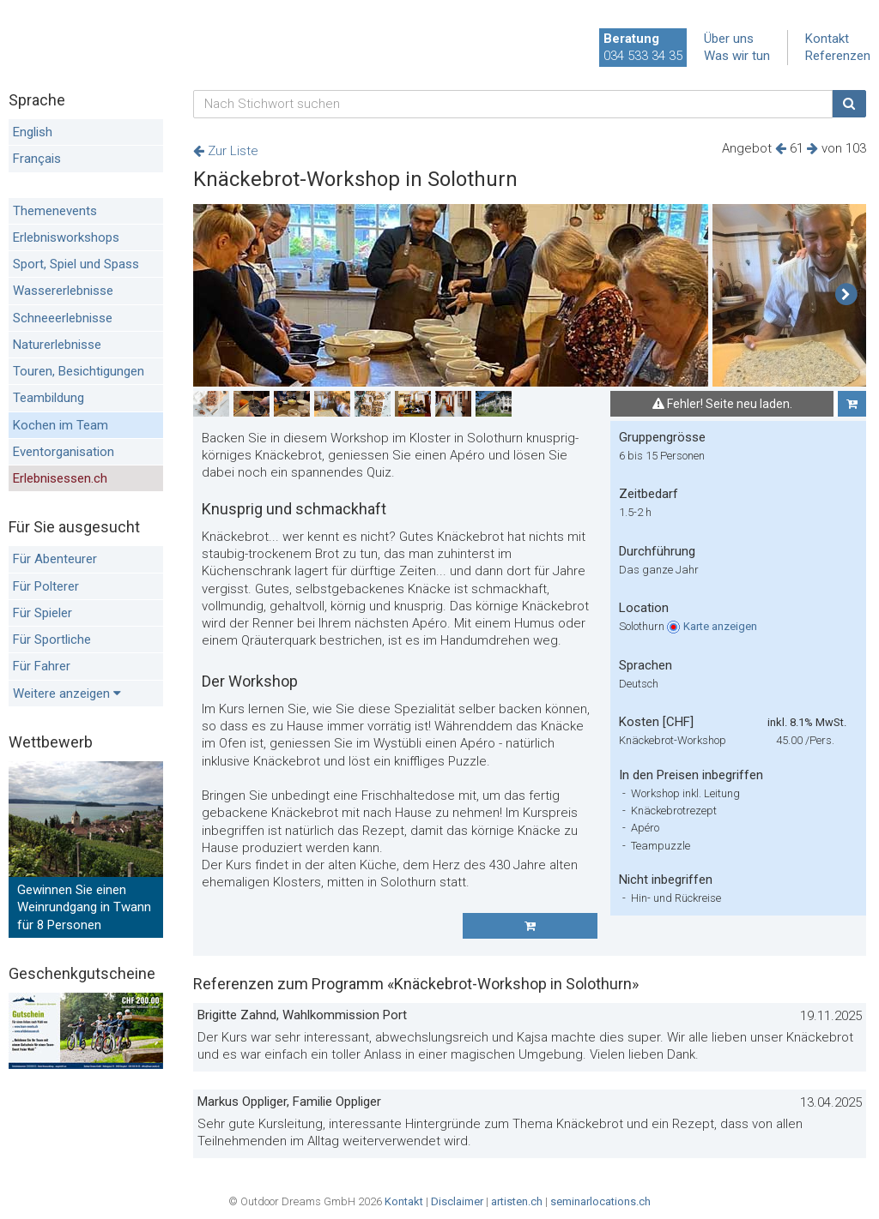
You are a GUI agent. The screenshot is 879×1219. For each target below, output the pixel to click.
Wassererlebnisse (63, 290)
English (32, 132)
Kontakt (827, 38)
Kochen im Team (60, 425)
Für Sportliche (52, 639)
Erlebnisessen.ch (60, 478)
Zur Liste (225, 151)
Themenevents (55, 211)
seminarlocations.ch (600, 1201)
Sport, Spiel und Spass (76, 264)
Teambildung (48, 397)
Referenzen (837, 55)
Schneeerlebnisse (62, 318)
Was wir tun (737, 55)
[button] (846, 295)
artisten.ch (517, 1201)
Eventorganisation (63, 451)
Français (37, 158)
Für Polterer (46, 586)
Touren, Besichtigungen (78, 371)
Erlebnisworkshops (66, 237)
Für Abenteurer (55, 559)
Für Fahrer (41, 666)
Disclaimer (457, 1201)
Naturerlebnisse (57, 344)
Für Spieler (42, 613)
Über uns (729, 38)
